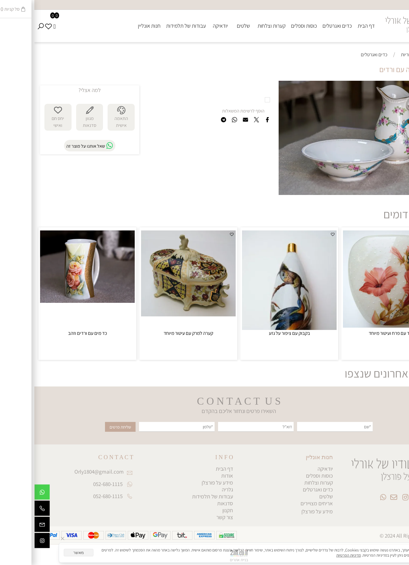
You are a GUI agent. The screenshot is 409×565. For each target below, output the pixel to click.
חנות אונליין (115, 25)
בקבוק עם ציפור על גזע (255, 333)
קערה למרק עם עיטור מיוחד (154, 333)
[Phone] (8, 509)
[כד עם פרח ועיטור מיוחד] (356, 325)
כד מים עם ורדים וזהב (53, 333)
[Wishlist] (14, 26)
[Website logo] (375, 22)
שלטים (209, 25)
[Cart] (20, 26)
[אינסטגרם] (8, 541)
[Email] (8, 525)
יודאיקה (186, 25)
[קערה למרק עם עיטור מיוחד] (154, 314)
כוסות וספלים (270, 25)
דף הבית (331, 25)
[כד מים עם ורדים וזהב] (53, 300)
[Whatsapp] (8, 493)
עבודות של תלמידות (152, 25)
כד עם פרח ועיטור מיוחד (356, 333)
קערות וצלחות (237, 25)
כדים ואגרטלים (303, 25)
